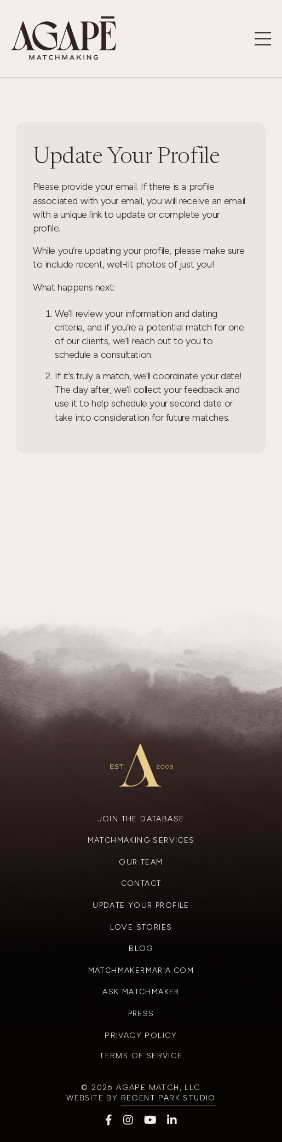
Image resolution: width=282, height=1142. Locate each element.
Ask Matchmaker (141, 991)
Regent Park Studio (168, 1098)
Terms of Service (140, 1055)
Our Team (141, 862)
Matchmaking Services (141, 840)
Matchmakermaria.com (141, 970)
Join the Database (141, 819)
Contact (141, 883)
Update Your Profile (141, 905)
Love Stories (141, 927)
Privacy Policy (141, 1035)
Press (141, 1013)
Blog (141, 948)
